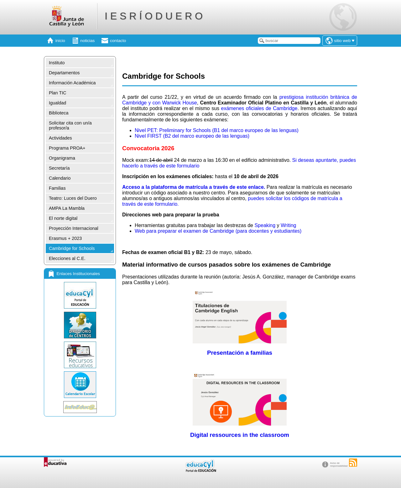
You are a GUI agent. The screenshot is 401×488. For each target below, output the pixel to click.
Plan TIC (57, 92)
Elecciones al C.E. (67, 258)
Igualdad (57, 102)
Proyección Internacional (73, 228)
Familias (57, 188)
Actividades (60, 138)
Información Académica (72, 82)
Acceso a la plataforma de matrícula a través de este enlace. (194, 187)
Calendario (60, 178)
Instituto (57, 62)
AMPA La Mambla (67, 208)
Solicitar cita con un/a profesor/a (70, 125)
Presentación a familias (239, 352)
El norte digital (63, 218)
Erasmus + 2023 (65, 238)
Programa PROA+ (67, 148)
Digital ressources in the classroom (239, 435)
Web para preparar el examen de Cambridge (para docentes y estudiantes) (218, 231)
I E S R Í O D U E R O (154, 16)
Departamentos (64, 72)
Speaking (264, 225)
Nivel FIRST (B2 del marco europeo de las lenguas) (192, 136)
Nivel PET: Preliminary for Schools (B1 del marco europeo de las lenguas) (217, 130)
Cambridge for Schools (72, 248)
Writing (288, 225)
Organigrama (62, 158)
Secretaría (59, 168)
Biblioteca (58, 112)
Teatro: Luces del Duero (73, 198)
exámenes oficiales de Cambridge (259, 108)
